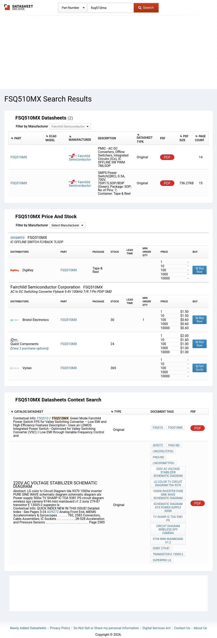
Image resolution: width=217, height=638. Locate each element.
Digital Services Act (156, 623)
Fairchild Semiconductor (80, 157)
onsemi (18, 237)
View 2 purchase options (29, 348)
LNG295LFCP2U (163, 451)
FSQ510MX (68, 270)
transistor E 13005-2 (168, 549)
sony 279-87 (161, 544)
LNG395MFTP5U (163, 462)
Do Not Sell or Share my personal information (106, 623)
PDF (167, 157)
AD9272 (53, 509)
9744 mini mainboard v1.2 (168, 537)
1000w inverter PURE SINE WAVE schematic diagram (168, 492)
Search (146, 8)
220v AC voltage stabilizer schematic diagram (168, 471)
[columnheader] (26, 138)
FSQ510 (42, 418)
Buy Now (199, 270)
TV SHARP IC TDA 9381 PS (168, 515)
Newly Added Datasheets (28, 623)
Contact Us (182, 623)
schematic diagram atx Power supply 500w (168, 505)
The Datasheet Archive (18, 7)
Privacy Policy (60, 623)
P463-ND (158, 456)
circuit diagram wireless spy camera (168, 526)
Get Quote (200, 367)
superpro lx (162, 555)
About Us (200, 623)
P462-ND (173, 445)
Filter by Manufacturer (32, 126)
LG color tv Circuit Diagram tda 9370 (168, 481)
